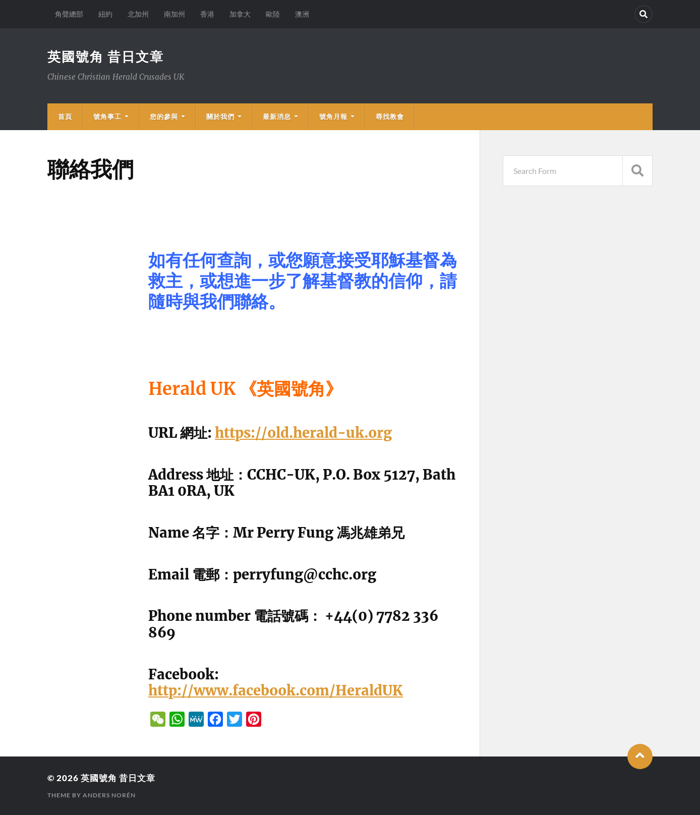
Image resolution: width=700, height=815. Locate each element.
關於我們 (220, 116)
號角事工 (107, 116)
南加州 (174, 14)
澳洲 (302, 14)
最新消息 (277, 116)
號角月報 (333, 116)
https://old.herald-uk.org (303, 432)
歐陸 (273, 14)
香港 (207, 14)
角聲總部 (69, 14)
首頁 (65, 116)
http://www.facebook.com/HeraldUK (275, 690)
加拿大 (240, 14)
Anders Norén (109, 795)
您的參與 (164, 116)
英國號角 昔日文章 (105, 56)
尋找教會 (390, 116)
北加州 (138, 14)
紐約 (105, 14)
